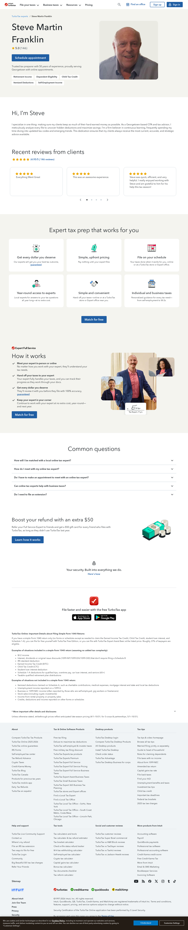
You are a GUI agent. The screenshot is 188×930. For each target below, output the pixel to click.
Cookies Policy (58, 921)
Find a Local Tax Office (64, 799)
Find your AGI (144, 779)
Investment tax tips (146, 787)
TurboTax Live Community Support (28, 834)
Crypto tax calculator (63, 858)
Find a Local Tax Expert (64, 795)
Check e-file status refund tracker (69, 846)
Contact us (17, 838)
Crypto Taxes (18, 762)
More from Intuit (145, 862)
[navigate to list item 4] (91, 199)
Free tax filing (60, 737)
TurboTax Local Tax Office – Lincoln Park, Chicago (73, 817)
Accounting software (147, 834)
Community (17, 858)
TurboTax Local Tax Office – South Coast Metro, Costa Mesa (73, 810)
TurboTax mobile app (22, 783)
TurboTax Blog (19, 770)
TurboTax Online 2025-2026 (25, 742)
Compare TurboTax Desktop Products (113, 742)
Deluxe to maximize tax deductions (70, 742)
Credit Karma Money (21, 766)
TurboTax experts (20, 16)
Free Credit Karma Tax (147, 858)
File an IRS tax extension (23, 846)
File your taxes (30, 5)
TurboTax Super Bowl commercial (111, 838)
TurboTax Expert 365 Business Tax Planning (69, 785)
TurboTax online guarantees (25, 746)
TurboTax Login (19, 854)
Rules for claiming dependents (151, 754)
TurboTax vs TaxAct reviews (108, 850)
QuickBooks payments (147, 842)
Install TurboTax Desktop (107, 750)
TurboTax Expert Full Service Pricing (70, 766)
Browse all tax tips (145, 742)
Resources (74, 5)
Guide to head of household (150, 750)
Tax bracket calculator (64, 842)
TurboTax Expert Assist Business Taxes (71, 777)
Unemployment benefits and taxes (153, 783)
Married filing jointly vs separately (153, 746)
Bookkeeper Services (147, 871)
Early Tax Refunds (20, 787)
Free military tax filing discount (68, 750)
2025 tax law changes (147, 803)
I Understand (145, 923)
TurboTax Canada (20, 774)
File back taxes (144, 774)
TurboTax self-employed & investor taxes (73, 746)
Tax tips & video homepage (150, 737)
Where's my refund (21, 842)
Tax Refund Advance (21, 758)
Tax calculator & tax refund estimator (71, 838)
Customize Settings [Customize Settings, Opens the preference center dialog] (172, 923)
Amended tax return (146, 766)
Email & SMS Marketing (148, 867)
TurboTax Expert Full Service (67, 762)
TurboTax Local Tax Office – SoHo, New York (72, 804)
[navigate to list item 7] (96, 199)
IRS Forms (16, 750)
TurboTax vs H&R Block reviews (110, 842)
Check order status (104, 754)
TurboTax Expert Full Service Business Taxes (71, 771)
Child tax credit (144, 791)
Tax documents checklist (65, 871)
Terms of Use (107, 916)
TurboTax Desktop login (106, 737)
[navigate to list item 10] (101, 199)
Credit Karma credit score (149, 854)
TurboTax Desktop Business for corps (112, 762)
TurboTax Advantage (105, 758)
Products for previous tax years (26, 779)
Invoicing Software (146, 875)
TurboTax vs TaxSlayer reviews (109, 846)
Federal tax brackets (146, 799)
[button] (94, 711)
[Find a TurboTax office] (136, 4)
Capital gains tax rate (147, 770)
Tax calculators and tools (65, 834)
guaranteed (36, 264)
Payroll (140, 838)
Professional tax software (148, 846)
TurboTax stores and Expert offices (70, 791)
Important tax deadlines (148, 795)
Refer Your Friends (20, 867)
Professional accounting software (152, 850)
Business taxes (53, 5)
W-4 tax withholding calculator (68, 850)
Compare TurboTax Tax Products (27, 737)
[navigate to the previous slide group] (80, 199)
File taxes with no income (149, 758)
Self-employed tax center (23, 754)
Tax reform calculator (63, 875)
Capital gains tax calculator (66, 862)
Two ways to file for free (23, 850)
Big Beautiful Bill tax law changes (27, 862)
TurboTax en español (21, 791)
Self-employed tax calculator (67, 854)
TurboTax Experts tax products (68, 754)
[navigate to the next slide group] (107, 199)
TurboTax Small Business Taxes (68, 781)
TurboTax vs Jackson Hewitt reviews (112, 854)
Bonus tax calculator (63, 867)
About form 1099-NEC (147, 762)
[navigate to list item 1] (86, 199)
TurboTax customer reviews (108, 834)
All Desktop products (105, 746)
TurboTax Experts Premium (66, 758)
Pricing (89, 5)
